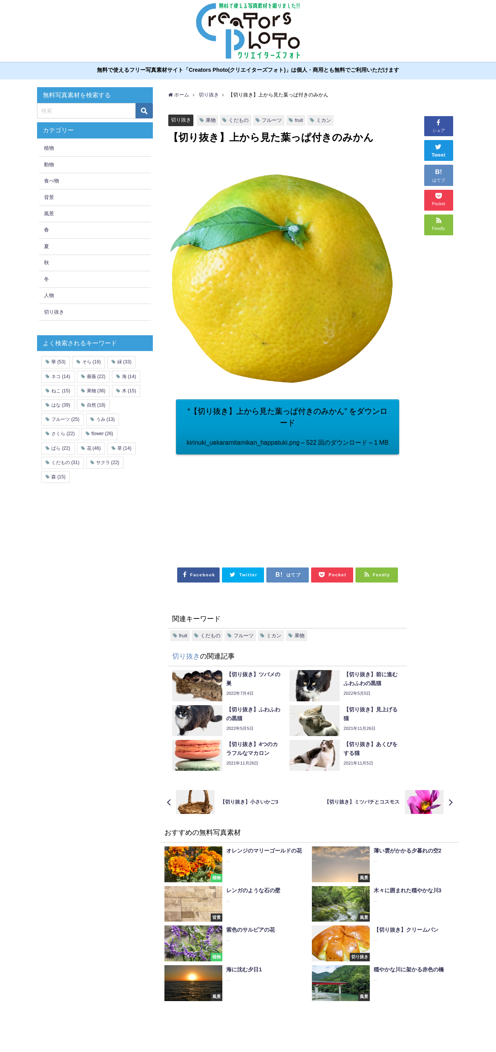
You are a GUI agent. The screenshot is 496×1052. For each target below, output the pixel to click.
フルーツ (272, 120)
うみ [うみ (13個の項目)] (105, 419)
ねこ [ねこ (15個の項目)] (60, 390)
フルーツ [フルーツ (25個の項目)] (65, 419)
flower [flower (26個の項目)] (102, 434)
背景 (49, 197)
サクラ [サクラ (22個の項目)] (107, 462)
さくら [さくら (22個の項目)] (62, 434)
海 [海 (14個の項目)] (129, 376)
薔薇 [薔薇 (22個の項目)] (96, 376)
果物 (211, 120)
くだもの (239, 120)
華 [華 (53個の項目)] (58, 362)
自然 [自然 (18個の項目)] (96, 405)
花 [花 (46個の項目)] (94, 448)
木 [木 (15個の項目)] (129, 390)
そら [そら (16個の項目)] (91, 362)
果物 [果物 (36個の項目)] (96, 390)
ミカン (323, 120)
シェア (438, 125)
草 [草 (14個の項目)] (124, 448)
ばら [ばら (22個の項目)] (60, 448)
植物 (49, 148)
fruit (299, 120)
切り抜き (181, 119)
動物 (49, 164)
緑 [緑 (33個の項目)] (124, 362)
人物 (49, 295)
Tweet (438, 149)
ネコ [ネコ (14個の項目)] (60, 376)
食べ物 (51, 180)
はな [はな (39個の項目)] (60, 405)
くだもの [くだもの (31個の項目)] (65, 462)
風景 (49, 213)
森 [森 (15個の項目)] (58, 476)
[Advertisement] (232, 507)
